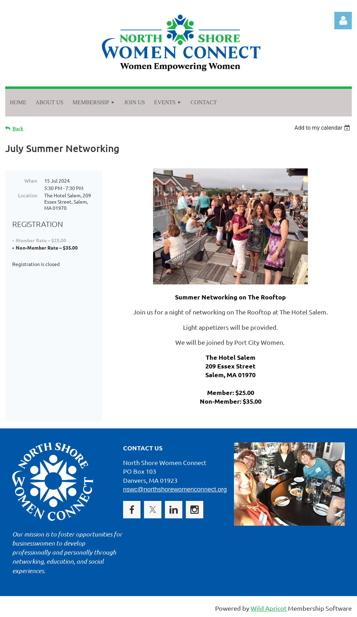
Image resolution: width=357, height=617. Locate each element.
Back (18, 128)
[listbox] (323, 127)
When (30, 180)
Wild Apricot (269, 608)
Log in (343, 20)
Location (27, 195)
